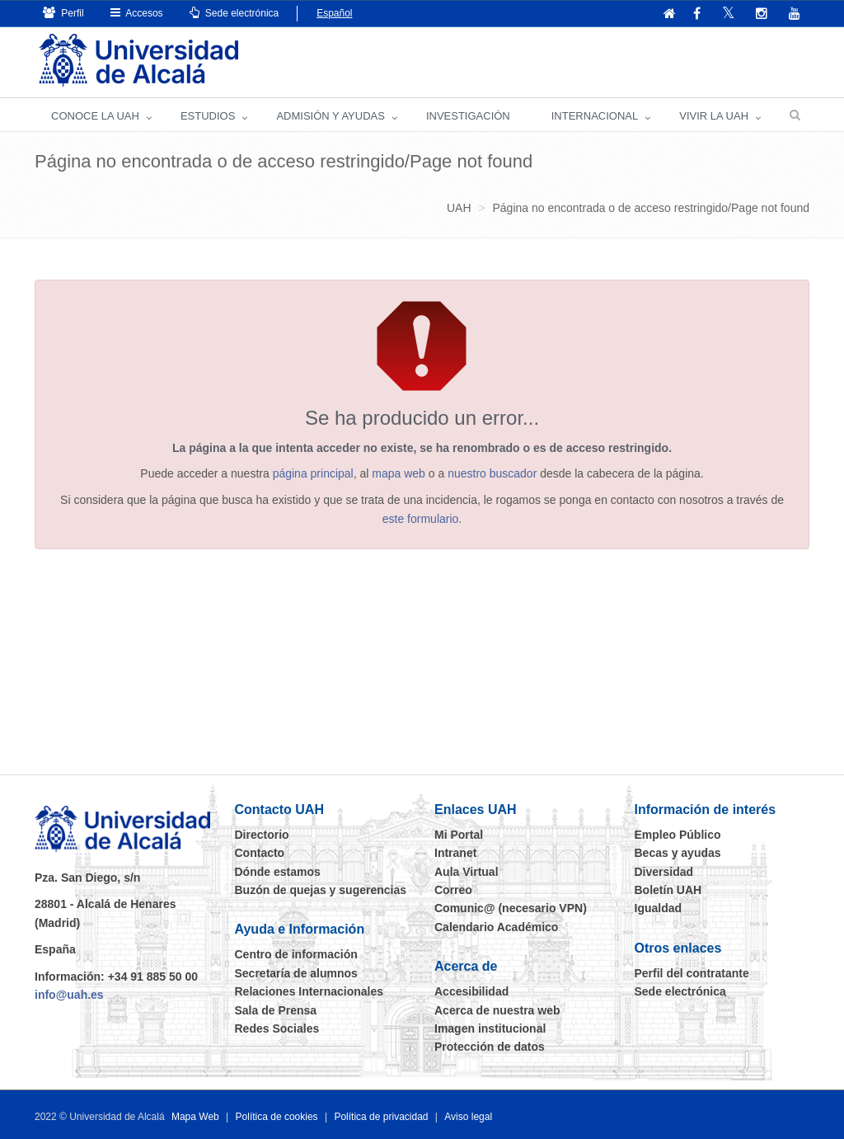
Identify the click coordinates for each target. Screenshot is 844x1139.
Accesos (136, 13)
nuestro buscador (492, 473)
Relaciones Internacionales (309, 991)
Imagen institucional (490, 1028)
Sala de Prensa (276, 1010)
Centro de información (296, 954)
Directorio (262, 834)
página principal (313, 473)
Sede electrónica (234, 13)
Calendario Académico (496, 927)
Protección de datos (489, 1046)
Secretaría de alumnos (296, 973)
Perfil (63, 13)
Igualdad (658, 908)
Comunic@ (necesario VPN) (510, 908)
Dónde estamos (278, 871)
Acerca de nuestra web (497, 1010)
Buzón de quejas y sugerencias (321, 890)
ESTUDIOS (208, 116)
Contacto (260, 852)
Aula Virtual (466, 871)
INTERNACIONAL (594, 116)
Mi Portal (458, 834)
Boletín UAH (668, 890)
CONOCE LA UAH (95, 116)
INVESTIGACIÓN (468, 116)
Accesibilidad (471, 991)
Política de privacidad (381, 1117)
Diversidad (664, 871)
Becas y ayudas (678, 852)
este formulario (420, 518)
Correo (453, 890)
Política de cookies (277, 1117)
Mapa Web (195, 1117)
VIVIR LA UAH (713, 116)
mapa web (398, 473)
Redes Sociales (277, 1028)
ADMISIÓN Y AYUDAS (330, 116)
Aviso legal (468, 1117)
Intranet (455, 852)
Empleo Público (678, 834)
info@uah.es (69, 994)
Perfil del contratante (692, 973)
